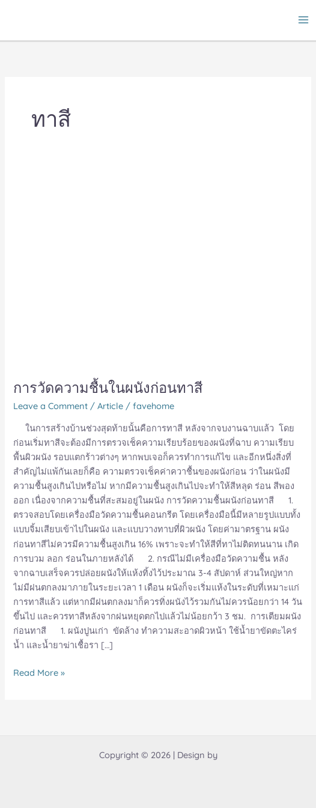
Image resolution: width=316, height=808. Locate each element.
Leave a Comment (50, 406)
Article (110, 406)
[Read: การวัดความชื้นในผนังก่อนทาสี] (119, 269)
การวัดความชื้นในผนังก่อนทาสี (107, 387)
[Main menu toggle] (303, 19)
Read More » (39, 672)
